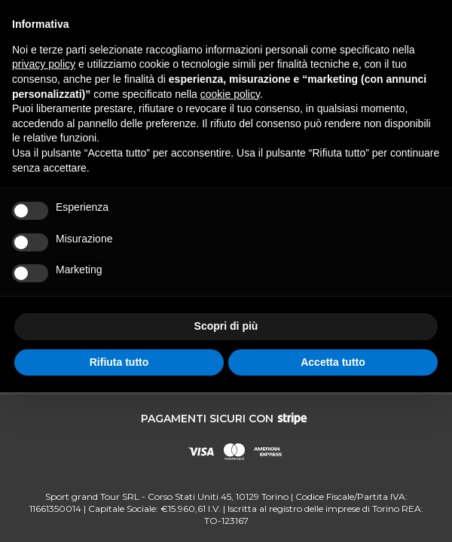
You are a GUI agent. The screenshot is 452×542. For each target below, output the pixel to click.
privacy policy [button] (43, 64)
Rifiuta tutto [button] (119, 362)
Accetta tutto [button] (333, 362)
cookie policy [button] (230, 94)
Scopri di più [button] (226, 326)
